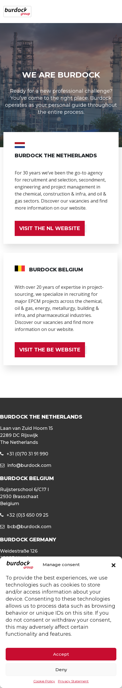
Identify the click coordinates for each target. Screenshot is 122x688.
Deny (61, 669)
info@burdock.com (29, 465)
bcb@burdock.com (29, 526)
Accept (61, 654)
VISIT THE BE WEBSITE (49, 350)
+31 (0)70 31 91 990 (27, 454)
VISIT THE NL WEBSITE (49, 228)
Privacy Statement (73, 681)
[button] (113, 565)
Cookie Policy (44, 681)
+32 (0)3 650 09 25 (27, 515)
